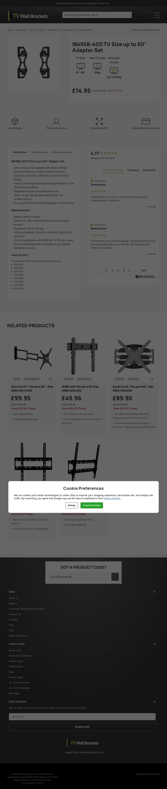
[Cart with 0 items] (149, 15)
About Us (13, 598)
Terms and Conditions (20, 655)
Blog (11, 671)
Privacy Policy (16, 661)
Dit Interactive (153, 774)
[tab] (113, 170)
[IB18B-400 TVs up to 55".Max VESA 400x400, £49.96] (83, 383)
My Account (15, 650)
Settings (72, 505)
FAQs (11, 630)
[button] (101, 271)
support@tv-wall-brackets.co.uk (82, 752)
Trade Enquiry (16, 666)
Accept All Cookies (91, 505)
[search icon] (128, 15)
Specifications (39, 152)
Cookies (13, 619)
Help (11, 624)
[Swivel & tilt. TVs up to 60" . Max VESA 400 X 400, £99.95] (32, 381)
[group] (123, 153)
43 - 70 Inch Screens (19, 687)
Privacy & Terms (111, 498)
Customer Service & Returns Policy (27, 608)
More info (105, 3)
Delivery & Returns (62, 152)
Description (20, 152)
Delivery (13, 603)
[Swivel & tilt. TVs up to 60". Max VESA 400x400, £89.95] (134, 385)
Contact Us (15, 614)
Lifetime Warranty (18, 635)
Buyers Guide (16, 677)
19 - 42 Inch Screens (19, 682)
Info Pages (14, 693)
